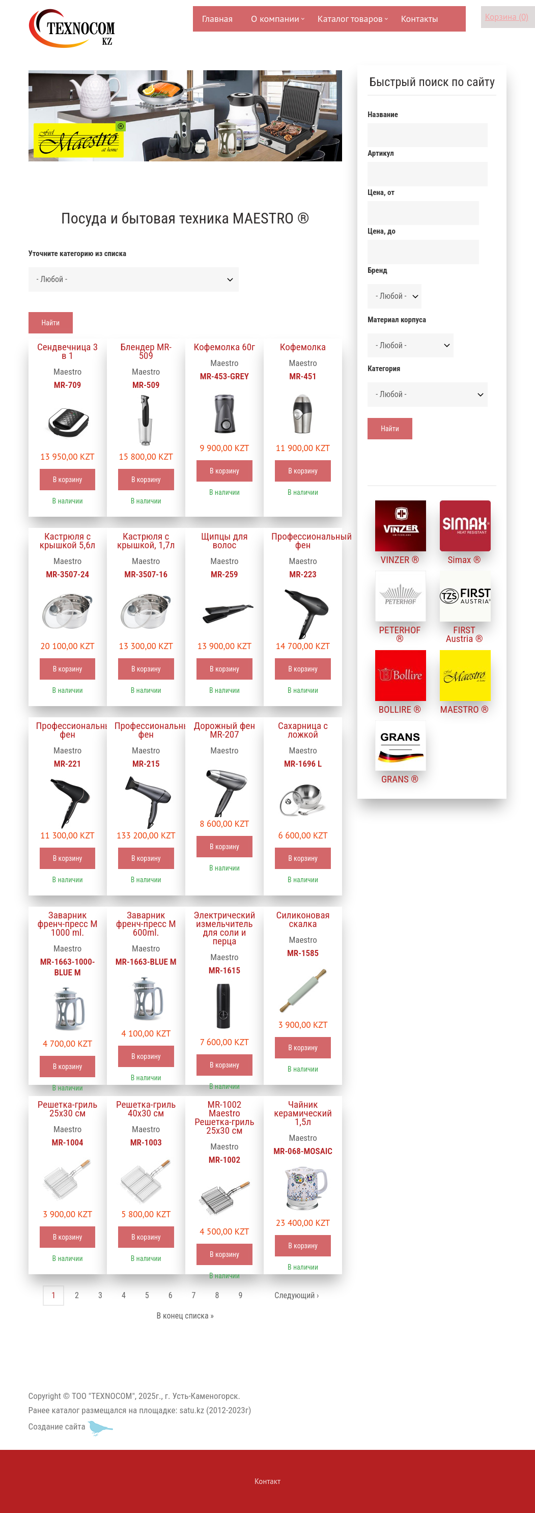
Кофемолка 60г (225, 347)
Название (383, 114)
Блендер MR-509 (146, 351)
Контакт (267, 1481)
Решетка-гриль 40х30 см (146, 1108)
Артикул (380, 153)
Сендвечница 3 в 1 (67, 351)
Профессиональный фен (302, 540)
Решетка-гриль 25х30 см (67, 1108)
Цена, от (381, 192)
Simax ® (464, 559)
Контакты (419, 18)
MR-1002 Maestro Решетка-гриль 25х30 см (224, 1117)
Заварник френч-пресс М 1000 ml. (68, 924)
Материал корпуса (397, 319)
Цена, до (382, 231)
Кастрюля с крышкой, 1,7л (146, 540)
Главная (217, 18)
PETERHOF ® (400, 634)
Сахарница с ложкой (303, 730)
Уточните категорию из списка (78, 253)
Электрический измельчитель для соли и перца (224, 928)
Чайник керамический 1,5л (303, 1113)
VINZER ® (400, 559)
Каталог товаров (349, 22)
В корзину (67, 479)
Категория (384, 368)
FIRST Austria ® (464, 634)
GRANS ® (399, 779)
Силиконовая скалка (302, 919)
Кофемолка (303, 347)
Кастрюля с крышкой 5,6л (68, 540)
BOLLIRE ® (400, 709)
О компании (274, 22)
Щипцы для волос (224, 540)
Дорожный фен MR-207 (225, 730)
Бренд (377, 270)
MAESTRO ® (464, 709)
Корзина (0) (506, 16)
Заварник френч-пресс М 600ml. (146, 924)
